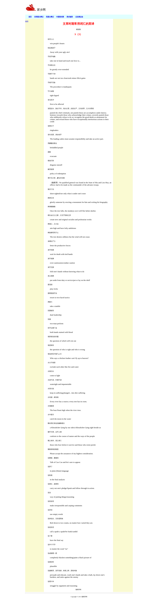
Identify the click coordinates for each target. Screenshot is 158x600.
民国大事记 (50, 17)
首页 (30, 17)
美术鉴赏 (70, 17)
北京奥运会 (79, 17)
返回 (26, 21)
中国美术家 (60, 17)
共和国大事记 (38, 17)
